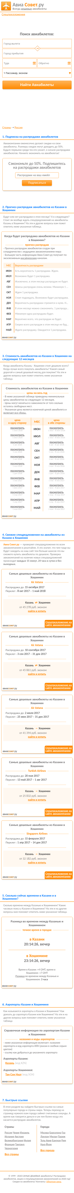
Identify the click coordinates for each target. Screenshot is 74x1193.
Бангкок (56, 1140)
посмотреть (17, 428)
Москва (44, 1132)
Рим (63, 1140)
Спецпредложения (13, 14)
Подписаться (37, 183)
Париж (61, 1136)
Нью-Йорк (46, 1144)
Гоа (63, 1132)
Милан (53, 1136)
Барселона (55, 1132)
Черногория (11, 1148)
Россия (19, 127)
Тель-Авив (46, 1140)
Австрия (19, 1136)
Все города (47, 1150)
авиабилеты (30, 6)
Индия (27, 1140)
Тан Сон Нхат (13, 1074)
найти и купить (37, 611)
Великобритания (14, 1140)
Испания (9, 1136)
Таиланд (19, 1144)
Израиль (24, 1132)
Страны (6, 127)
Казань (9, 1063)
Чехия (16, 1132)
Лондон (44, 1136)
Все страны (12, 1154)
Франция (10, 1144)
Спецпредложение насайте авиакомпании (59, 624)
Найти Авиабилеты (37, 84)
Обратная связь (53, 1181)
